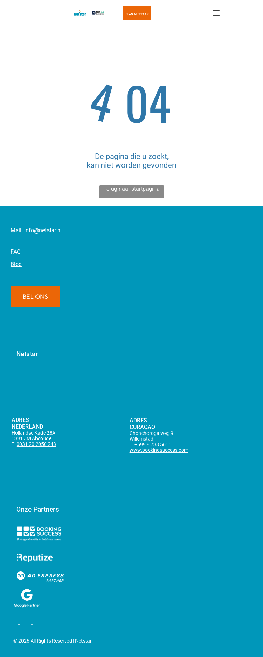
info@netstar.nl (43, 230)
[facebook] (19, 623)
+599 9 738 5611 (152, 444)
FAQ (16, 251)
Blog (16, 264)
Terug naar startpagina (131, 188)
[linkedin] (32, 623)
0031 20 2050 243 (36, 444)
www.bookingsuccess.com (159, 450)
